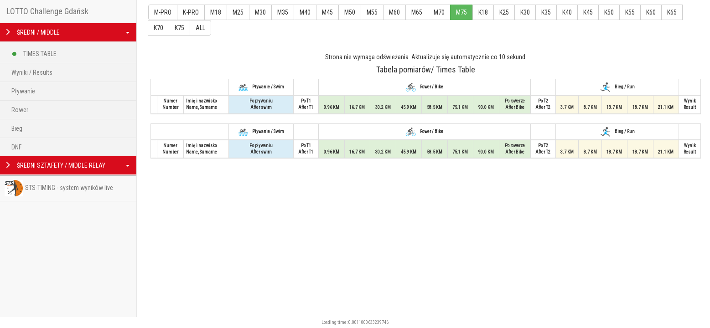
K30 (525, 12)
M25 (238, 12)
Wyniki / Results (31, 72)
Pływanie (23, 91)
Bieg (16, 128)
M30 (260, 12)
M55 (372, 12)
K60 (651, 12)
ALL (200, 27)
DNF (16, 147)
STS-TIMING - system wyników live (59, 188)
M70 (439, 12)
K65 (672, 12)
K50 (609, 12)
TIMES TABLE (34, 52)
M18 (215, 12)
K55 (630, 12)
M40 (305, 12)
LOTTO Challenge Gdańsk (47, 11)
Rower (19, 109)
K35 (546, 12)
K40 (567, 12)
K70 (158, 27)
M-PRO (162, 12)
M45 (327, 12)
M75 (461, 12)
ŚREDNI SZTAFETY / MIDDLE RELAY (67, 165)
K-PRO (191, 12)
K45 (588, 12)
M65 (416, 12)
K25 (504, 12)
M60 (394, 12)
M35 (282, 12)
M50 (349, 12)
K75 (179, 27)
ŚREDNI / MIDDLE (67, 32)
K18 (483, 12)
